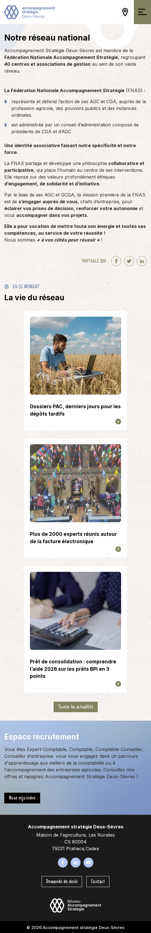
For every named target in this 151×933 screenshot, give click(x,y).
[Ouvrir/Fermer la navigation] (142, 12)
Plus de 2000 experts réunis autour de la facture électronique (73, 537)
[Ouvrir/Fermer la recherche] (114, 12)
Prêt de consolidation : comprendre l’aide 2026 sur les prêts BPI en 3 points (73, 669)
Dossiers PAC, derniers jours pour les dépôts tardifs (75, 410)
